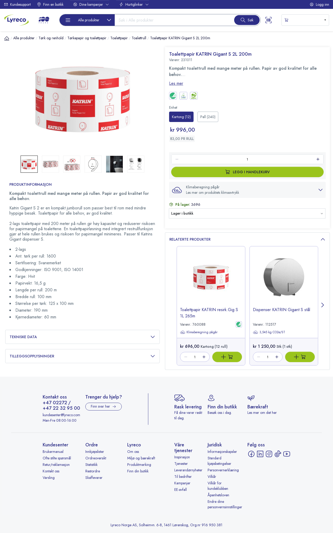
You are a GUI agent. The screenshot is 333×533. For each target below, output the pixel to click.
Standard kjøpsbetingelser (219, 460)
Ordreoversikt (95, 458)
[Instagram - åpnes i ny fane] (269, 454)
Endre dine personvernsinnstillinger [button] (225, 504)
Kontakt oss (51, 471)
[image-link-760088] (211, 281)
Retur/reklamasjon (56, 464)
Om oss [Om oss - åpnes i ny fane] (133, 451)
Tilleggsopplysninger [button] (82, 356)
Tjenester (181, 463)
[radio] (181, 117)
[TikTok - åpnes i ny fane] (278, 454)
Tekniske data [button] (82, 337)
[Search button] (247, 20)
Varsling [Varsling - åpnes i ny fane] (49, 477)
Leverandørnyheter (188, 470)
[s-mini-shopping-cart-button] (305, 20)
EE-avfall (180, 489)
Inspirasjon (182, 457)
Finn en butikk (50, 4)
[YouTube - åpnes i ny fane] (287, 454)
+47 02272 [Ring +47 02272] (55, 403)
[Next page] (322, 305)
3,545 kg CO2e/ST (269, 332)
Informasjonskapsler (222, 451)
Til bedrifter (183, 476)
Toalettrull (139, 38)
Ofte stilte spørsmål (57, 458)
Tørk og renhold (51, 38)
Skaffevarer (94, 477)
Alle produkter (24, 38)
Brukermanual (53, 451)
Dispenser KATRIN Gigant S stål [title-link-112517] (281, 310)
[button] (247, 189)
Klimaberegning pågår (198, 332)
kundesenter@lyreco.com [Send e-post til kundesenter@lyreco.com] (61, 415)
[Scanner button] (268, 20)
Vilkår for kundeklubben (218, 485)
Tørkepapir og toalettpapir (86, 38)
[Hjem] (6, 38)
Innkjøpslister (94, 451)
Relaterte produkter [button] (247, 239)
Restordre (92, 471)
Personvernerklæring (223, 470)
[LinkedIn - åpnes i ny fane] (260, 454)
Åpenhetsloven (218, 495)
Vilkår (212, 476)
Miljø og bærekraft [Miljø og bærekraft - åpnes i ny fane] (141, 458)
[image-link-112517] (284, 281)
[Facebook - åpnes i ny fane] (251, 454)
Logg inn (319, 4)
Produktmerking (139, 464)
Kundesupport (17, 4)
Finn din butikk (138, 471)
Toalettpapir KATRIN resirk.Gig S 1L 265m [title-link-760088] (209, 313)
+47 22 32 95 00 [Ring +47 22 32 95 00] (61, 408)
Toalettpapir (119, 38)
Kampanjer (182, 483)
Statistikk (91, 464)
